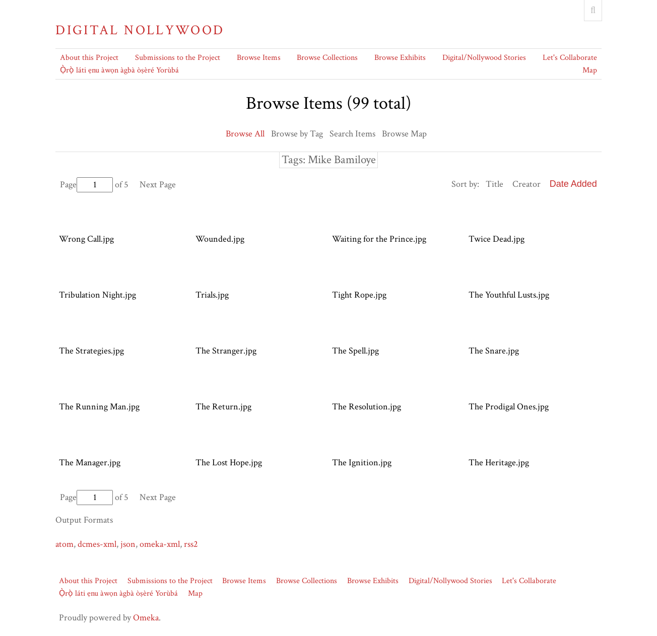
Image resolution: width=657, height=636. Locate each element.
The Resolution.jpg (366, 406)
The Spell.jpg (355, 351)
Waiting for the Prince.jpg (379, 239)
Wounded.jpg (219, 239)
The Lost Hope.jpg (228, 462)
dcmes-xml (97, 544)
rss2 (191, 544)
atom (64, 544)
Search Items (352, 133)
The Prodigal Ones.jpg (509, 406)
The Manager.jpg (89, 462)
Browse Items (259, 57)
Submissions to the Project (177, 57)
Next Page (158, 184)
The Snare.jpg (494, 351)
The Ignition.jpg (361, 462)
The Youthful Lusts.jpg (509, 295)
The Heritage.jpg (499, 462)
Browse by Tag (297, 133)
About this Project (89, 57)
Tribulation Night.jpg (97, 295)
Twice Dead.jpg (496, 239)
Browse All (245, 133)
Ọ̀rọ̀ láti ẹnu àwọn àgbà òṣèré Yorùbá (119, 70)
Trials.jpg (212, 295)
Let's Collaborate (570, 57)
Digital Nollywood (139, 30)
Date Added (573, 184)
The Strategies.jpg (91, 351)
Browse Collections (327, 57)
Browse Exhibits (400, 57)
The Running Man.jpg (99, 406)
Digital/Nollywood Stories (484, 57)
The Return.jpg (223, 406)
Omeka (146, 617)
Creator (526, 184)
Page (86, 184)
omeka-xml (160, 544)
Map (589, 70)
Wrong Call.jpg (86, 239)
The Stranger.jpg (225, 351)
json (128, 544)
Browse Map (404, 133)
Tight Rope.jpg (359, 295)
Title (494, 184)
